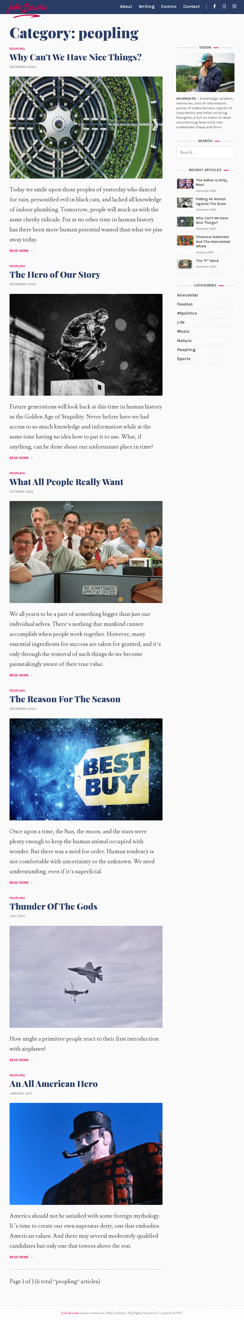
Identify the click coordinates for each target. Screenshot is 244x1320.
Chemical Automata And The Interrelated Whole (213, 241)
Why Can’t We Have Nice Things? (76, 56)
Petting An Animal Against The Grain (211, 201)
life (181, 322)
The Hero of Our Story (55, 274)
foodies (185, 304)
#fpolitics (187, 313)
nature (184, 340)
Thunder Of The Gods (53, 906)
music (183, 331)
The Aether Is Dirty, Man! (212, 182)
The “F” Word (207, 261)
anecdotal (187, 295)
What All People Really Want (66, 481)
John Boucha (70, 1313)
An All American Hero (54, 1083)
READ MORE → (21, 251)
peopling (186, 349)
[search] (205, 152)
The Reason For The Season (65, 698)
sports (184, 358)
